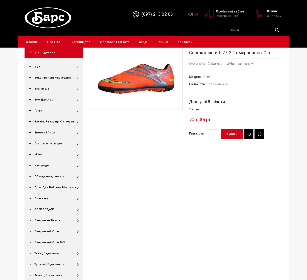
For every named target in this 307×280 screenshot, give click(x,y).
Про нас (53, 42)
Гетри (38, 110)
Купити (232, 134)
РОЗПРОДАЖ (44, 209)
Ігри (37, 66)
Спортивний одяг (47, 231)
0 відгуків (215, 63)
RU (189, 14)
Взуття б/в (41, 88)
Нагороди (41, 165)
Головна (31, 42)
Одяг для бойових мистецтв (55, 187)
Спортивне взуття (47, 220)
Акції (143, 42)
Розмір (196, 109)
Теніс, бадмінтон (46, 253)
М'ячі (38, 154)
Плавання (41, 198)
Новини (162, 42)
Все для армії (45, 99)
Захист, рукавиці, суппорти (54, 121)
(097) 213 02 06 (157, 14)
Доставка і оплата (115, 42)
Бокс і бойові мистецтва (52, 77)
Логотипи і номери (48, 143)
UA (196, 14)
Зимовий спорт (45, 132)
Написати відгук (241, 63)
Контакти (184, 42)
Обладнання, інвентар (50, 176)
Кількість (196, 133)
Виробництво (80, 42)
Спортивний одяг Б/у (49, 242)
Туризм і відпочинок (49, 264)
